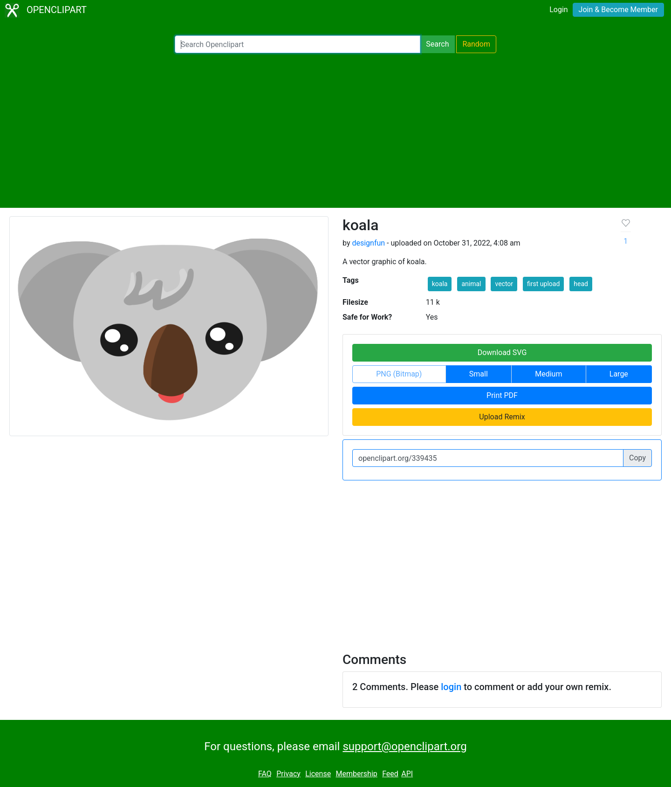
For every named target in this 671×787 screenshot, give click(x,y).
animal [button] (471, 283)
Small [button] (478, 374)
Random (476, 44)
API (407, 773)
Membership (356, 773)
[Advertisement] (335, 130)
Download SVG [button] (502, 352)
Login (558, 9)
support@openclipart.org (404, 746)
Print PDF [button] (502, 395)
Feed (390, 773)
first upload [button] (543, 283)
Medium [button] (548, 374)
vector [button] (504, 283)
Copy (637, 457)
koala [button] (440, 283)
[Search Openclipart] (297, 44)
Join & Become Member (618, 9)
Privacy (288, 773)
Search (437, 44)
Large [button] (618, 374)
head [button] (581, 283)
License (318, 773)
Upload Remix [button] (502, 416)
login (451, 686)
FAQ (265, 773)
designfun (368, 243)
